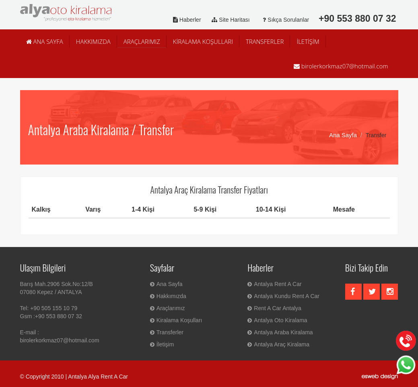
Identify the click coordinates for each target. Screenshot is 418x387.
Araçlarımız (167, 308)
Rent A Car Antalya (274, 308)
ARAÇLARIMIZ (142, 41)
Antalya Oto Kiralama (277, 320)
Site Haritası (229, 20)
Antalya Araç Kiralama (278, 344)
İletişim (162, 344)
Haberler (185, 20)
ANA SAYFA (44, 41)
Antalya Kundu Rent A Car (283, 296)
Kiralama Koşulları (176, 320)
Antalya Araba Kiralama (280, 332)
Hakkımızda (168, 296)
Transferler (166, 332)
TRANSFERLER (265, 41)
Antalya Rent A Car (274, 284)
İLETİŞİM (308, 41)
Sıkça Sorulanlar (283, 20)
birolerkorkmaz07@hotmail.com (341, 66)
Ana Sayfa (343, 135)
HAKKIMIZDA (93, 41)
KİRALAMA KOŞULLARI (203, 41)
